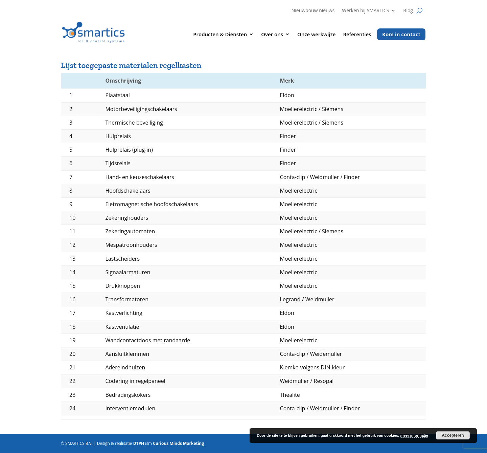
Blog (408, 11)
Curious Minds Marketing (178, 443)
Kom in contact (401, 34)
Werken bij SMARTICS (365, 11)
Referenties (357, 35)
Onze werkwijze (316, 35)
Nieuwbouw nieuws (313, 11)
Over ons (272, 35)
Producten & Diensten (220, 35)
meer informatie (414, 435)
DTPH (138, 443)
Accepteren (453, 435)
